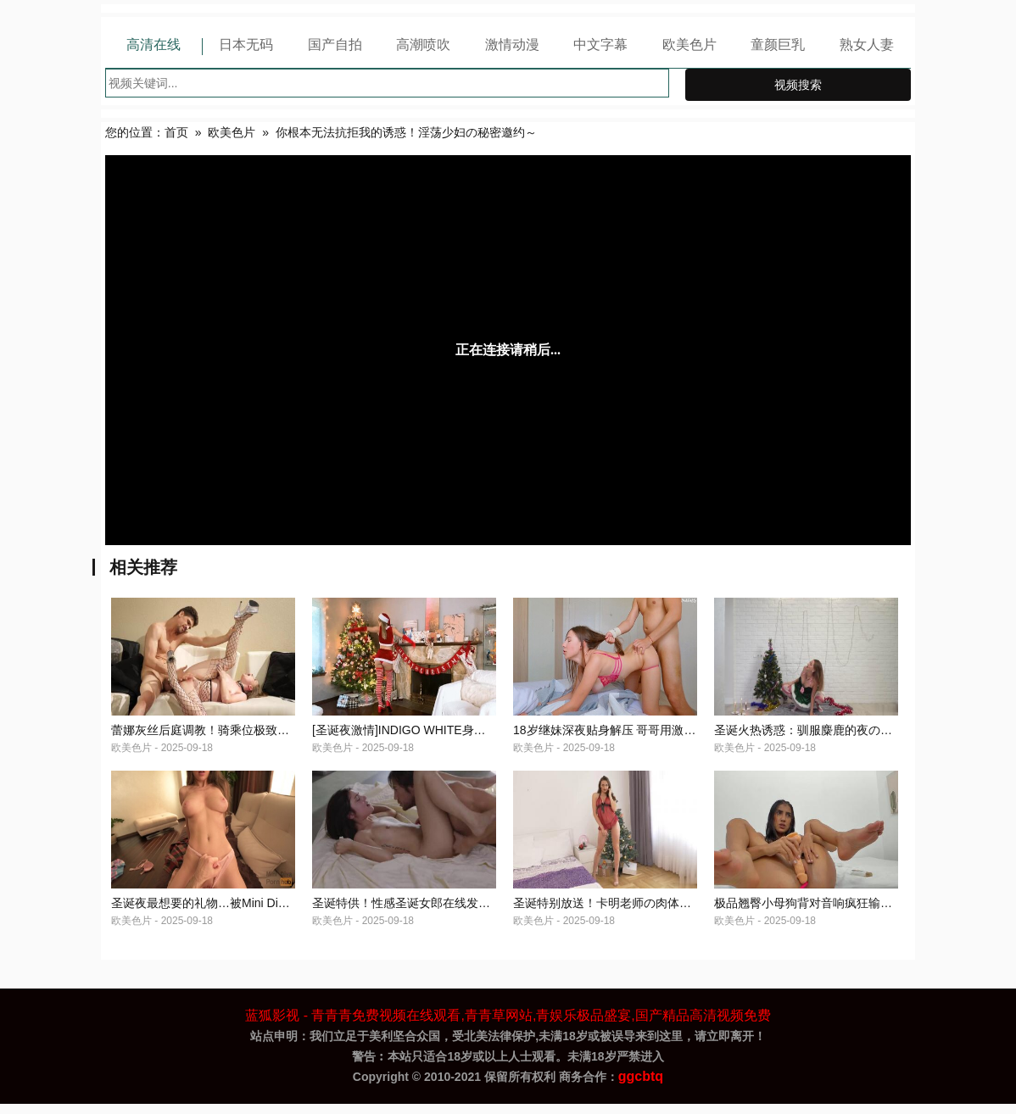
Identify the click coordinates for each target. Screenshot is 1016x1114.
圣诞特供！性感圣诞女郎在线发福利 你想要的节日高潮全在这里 (480, 913)
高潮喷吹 (423, 44)
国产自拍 (335, 44)
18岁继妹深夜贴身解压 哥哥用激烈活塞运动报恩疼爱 (651, 735)
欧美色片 (689, 44)
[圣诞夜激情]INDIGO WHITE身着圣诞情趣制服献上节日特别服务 (482, 735)
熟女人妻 (867, 44)
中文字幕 (600, 44)
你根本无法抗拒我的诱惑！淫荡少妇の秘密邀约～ (406, 132)
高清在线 (153, 44)
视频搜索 (798, 85)
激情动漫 (512, 44)
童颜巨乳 (778, 44)
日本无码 (246, 44)
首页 (176, 132)
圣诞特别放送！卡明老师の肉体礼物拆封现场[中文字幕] (659, 913)
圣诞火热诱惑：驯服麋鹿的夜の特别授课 (821, 735)
